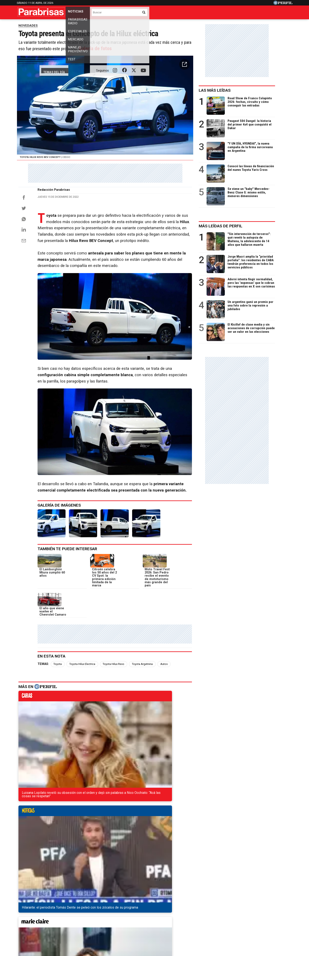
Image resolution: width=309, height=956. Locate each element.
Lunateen (239, 910)
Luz (210, 910)
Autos (167, 703)
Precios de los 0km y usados (60, 24)
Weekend (154, 910)
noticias (88, 736)
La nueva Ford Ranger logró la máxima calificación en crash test (73, 846)
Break (257, 910)
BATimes (274, 910)
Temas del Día (28, 24)
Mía (223, 910)
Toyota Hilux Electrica (86, 703)
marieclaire (137, 736)
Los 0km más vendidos (96, 24)
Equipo (174, 925)
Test (213, 13)
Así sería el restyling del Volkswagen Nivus (56, 816)
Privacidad (157, 925)
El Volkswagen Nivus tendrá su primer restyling (59, 839)
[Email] (24, 288)
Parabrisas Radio (105, 13)
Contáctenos (135, 925)
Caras (56, 910)
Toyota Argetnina (145, 703)
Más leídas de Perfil (236, 235)
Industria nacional (162, 24)
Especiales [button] (134, 13)
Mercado (157, 13)
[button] (199, 98)
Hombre (135, 910)
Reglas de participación (200, 925)
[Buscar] (262, 11)
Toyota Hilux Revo (117, 703)
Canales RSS (84, 925)
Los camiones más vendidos (196, 24)
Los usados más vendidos (130, 24)
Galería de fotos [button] (134, 80)
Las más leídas (230, 99)
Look (197, 910)
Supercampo (177, 910)
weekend (185, 736)
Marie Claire (95, 910)
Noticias (77, 13)
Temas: (46, 703)
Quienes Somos (110, 925)
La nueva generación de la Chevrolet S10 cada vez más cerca (71, 823)
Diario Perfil (36, 910)
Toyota (61, 703)
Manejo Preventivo (187, 13)
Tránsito (228, 925)
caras (40, 736)
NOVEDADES (28, 35)
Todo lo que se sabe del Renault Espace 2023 (58, 831)
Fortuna (116, 910)
